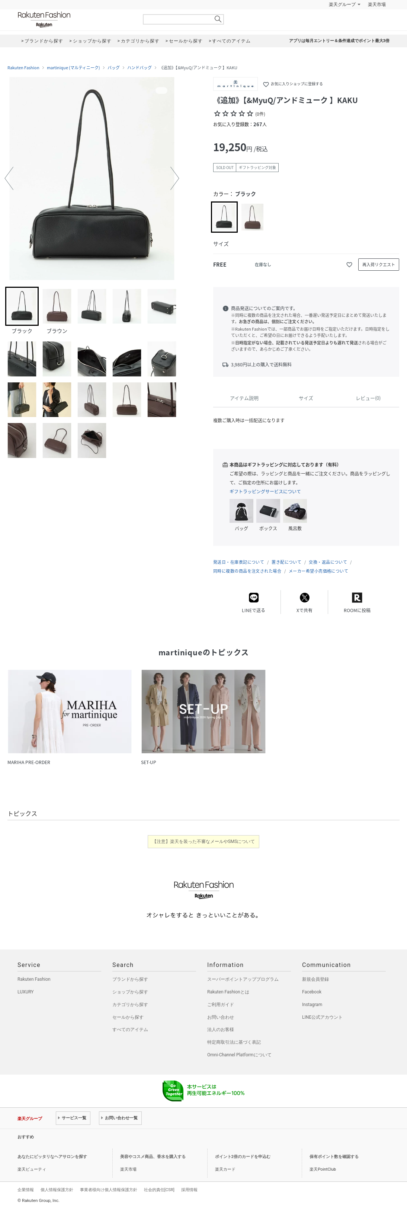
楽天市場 (377, 4)
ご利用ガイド (220, 1004)
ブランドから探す (130, 979)
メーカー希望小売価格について (318, 571)
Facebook (311, 992)
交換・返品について (328, 562)
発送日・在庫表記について (238, 562)
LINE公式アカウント (322, 1017)
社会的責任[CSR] (159, 1189)
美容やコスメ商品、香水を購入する (153, 1156)
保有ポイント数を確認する (334, 1156)
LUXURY (25, 992)
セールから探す (128, 1017)
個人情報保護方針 (57, 1189)
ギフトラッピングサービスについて (265, 491)
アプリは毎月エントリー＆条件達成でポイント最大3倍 (339, 40)
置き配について (286, 562)
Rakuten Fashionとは (228, 992)
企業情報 (25, 1189)
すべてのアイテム (130, 1029)
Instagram (312, 1004)
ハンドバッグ (139, 68)
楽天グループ (342, 4)
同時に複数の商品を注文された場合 (247, 571)
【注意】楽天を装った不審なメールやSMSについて (203, 841)
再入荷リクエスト (378, 264)
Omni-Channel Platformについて (239, 1054)
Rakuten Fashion (75, 19)
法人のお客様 (220, 1029)
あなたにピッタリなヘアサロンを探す (52, 1156)
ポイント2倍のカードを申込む (242, 1156)
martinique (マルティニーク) (73, 68)
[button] (9, 178)
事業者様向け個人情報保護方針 (108, 1189)
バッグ (114, 68)
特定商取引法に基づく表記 (234, 1042)
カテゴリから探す (130, 1004)
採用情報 (189, 1189)
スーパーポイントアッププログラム (243, 979)
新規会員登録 (315, 979)
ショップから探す (130, 992)
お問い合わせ (220, 1017)
